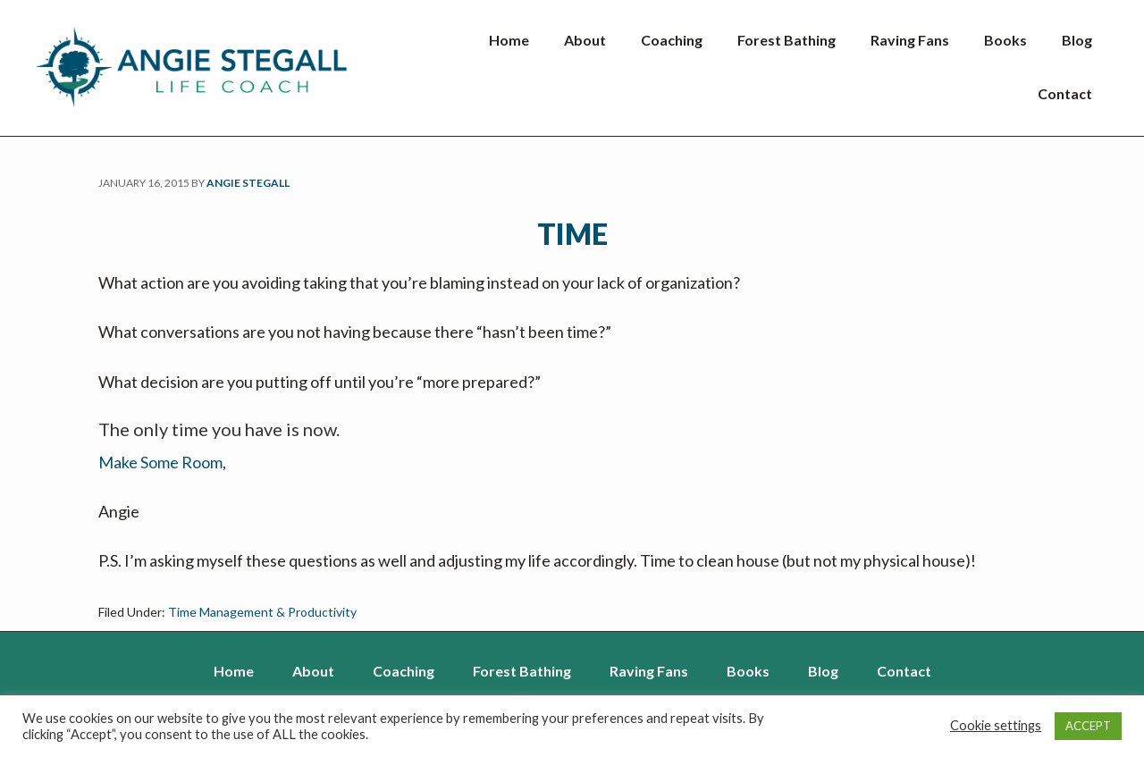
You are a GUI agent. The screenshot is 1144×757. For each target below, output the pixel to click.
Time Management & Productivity (262, 611)
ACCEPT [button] (1088, 726)
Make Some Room (160, 462)
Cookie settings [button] (995, 725)
